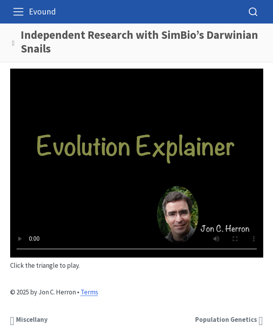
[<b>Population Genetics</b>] (228, 319)
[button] (13, 43)
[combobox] (253, 11)
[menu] (18, 11)
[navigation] (141, 43)
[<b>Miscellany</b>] (30, 319)
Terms (89, 292)
